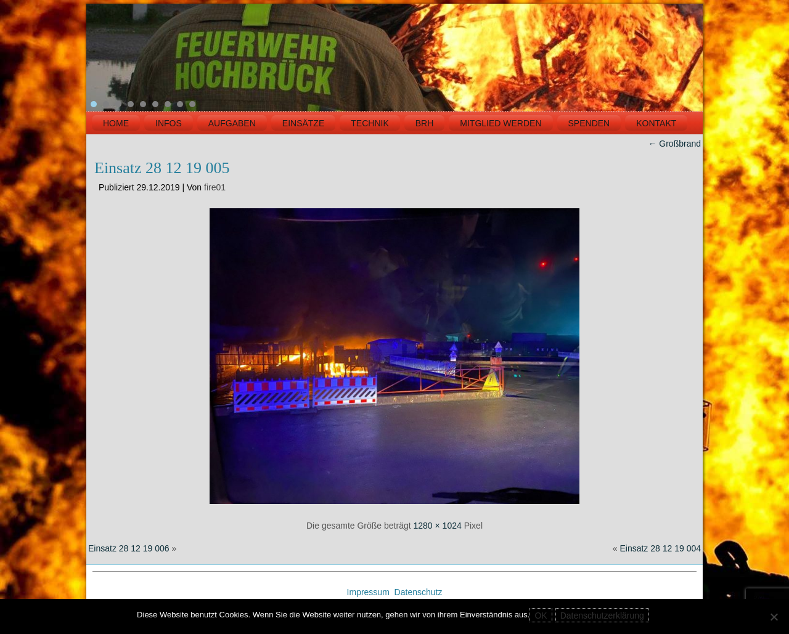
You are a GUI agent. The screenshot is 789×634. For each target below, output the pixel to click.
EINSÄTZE (303, 123)
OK (540, 615)
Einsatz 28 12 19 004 (660, 548)
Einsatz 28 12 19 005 (162, 168)
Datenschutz (418, 592)
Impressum (369, 592)
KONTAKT (656, 123)
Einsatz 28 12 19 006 (129, 548)
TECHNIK (369, 123)
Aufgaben (232, 123)
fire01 (215, 187)
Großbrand (674, 143)
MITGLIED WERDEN (500, 123)
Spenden (589, 123)
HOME (116, 123)
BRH (424, 123)
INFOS (168, 123)
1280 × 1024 (438, 525)
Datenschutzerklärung (602, 615)
